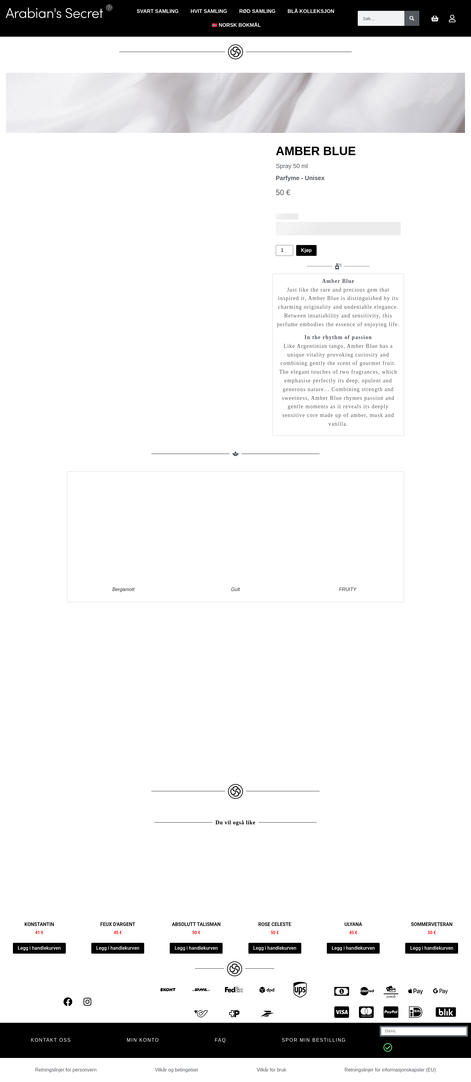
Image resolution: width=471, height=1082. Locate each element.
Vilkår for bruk (271, 1069)
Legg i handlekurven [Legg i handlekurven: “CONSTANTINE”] (39, 948)
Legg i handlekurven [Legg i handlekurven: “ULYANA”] (353, 948)
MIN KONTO (143, 1040)
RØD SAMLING (257, 11)
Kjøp (306, 250)
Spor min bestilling (314, 1040)
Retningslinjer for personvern (66, 1069)
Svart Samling (157, 11)
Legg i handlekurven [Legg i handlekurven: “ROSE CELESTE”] (274, 948)
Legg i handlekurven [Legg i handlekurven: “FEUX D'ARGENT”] (117, 948)
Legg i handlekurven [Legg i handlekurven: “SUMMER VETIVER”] (431, 948)
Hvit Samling (208, 11)
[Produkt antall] (284, 250)
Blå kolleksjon (310, 11)
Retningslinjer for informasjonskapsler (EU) (390, 1069)
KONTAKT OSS (51, 1040)
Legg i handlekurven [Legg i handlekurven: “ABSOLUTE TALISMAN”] (196, 948)
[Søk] (411, 18)
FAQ (220, 1040)
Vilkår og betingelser (177, 1069)
